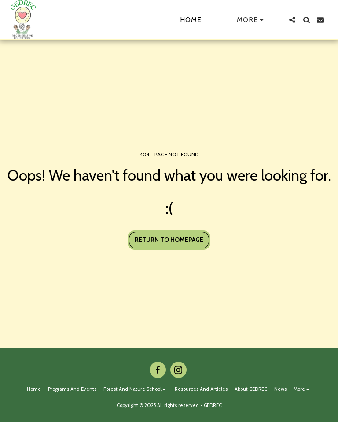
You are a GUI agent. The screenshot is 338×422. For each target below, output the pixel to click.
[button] (292, 19)
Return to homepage (169, 240)
